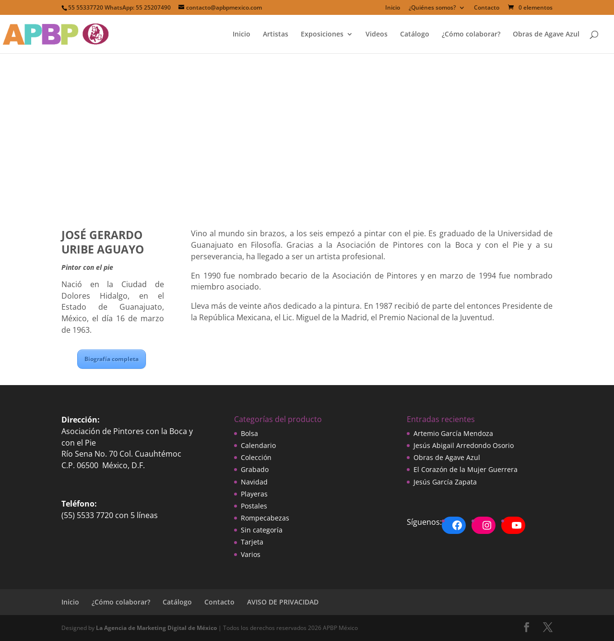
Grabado (255, 469)
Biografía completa (111, 359)
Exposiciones (322, 34)
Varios (250, 554)
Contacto (486, 8)
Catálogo (414, 34)
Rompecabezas (265, 517)
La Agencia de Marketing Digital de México (156, 628)
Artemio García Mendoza (453, 433)
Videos (377, 34)
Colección (256, 457)
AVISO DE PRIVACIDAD (283, 601)
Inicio (392, 8)
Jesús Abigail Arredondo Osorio (463, 445)
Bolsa (249, 433)
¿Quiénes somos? (432, 8)
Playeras (254, 493)
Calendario (258, 445)
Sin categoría (262, 529)
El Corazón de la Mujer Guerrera (465, 469)
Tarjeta (252, 541)
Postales (254, 505)
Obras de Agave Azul (546, 34)
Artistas (275, 34)
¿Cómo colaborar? (471, 34)
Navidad (254, 481)
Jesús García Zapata (445, 481)
